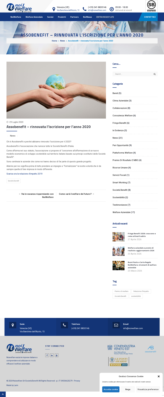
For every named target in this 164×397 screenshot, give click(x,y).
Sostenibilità (119, 197)
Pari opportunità (120, 145)
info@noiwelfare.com (97, 10)
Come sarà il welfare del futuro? (77, 194)
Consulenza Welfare (122, 115)
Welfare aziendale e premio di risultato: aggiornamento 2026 (141, 249)
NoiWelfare (15, 16)
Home (54, 41)
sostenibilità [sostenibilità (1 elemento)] (136, 296)
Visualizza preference (148, 389)
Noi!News (87, 16)
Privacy (77, 381)
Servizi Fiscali (119, 175)
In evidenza (118, 130)
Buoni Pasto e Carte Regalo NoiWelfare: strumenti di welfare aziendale (142, 265)
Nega (127, 389)
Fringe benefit (119, 123)
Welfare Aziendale (34, 16)
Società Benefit (13, 181)
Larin (16, 385)
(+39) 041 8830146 (80, 328)
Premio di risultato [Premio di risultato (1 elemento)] (121, 291)
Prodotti (62, 16)
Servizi (50, 16)
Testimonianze (120, 205)
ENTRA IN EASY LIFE (105, 16)
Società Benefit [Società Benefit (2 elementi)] (120, 296)
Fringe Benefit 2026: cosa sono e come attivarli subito (142, 235)
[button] (158, 376)
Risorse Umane (120, 167)
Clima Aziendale (120, 100)
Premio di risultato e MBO (125, 160)
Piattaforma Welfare (122, 153)
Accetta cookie (111, 389)
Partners (74, 16)
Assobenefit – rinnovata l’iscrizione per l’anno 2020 (48, 126)
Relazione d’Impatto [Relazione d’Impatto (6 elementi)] (141, 291)
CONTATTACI (150, 16)
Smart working (120, 182)
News (62, 41)
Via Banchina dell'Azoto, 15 (68, 10)
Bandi (115, 93)
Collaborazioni (120, 108)
